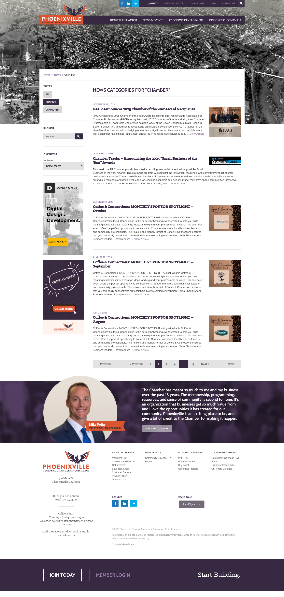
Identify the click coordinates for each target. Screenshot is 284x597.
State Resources (121, 468)
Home (46, 74)
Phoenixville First (187, 461)
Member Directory (174, 3)
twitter (135, 3)
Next (230, 364)
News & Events (153, 452)
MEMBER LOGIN (113, 575)
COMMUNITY (53, 109)
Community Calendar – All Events (159, 460)
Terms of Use (119, 479)
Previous (105, 364)
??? (241, 3)
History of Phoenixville (223, 465)
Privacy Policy (119, 476)
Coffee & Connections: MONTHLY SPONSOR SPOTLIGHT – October (143, 208)
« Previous (136, 364)
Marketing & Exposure (123, 461)
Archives (48, 160)
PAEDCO (183, 458)
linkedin (128, 3)
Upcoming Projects (188, 468)
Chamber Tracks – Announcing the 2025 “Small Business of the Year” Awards (145, 160)
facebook (122, 3)
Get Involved (118, 465)
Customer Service (121, 472)
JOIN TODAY (62, 575)
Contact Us (228, 3)
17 (193, 364)
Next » (205, 364)
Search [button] (79, 136)
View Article (197, 133)
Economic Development (191, 452)
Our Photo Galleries (221, 468)
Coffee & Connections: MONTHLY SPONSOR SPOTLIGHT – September (143, 264)
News (57, 74)
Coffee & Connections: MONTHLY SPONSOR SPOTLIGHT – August (143, 319)
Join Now (153, 3)
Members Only (119, 458)
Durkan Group (126, 544)
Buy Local (183, 465)
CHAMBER (51, 101)
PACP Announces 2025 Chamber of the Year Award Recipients (144, 109)
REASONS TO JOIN (157, 428)
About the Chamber (123, 452)
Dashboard (197, 3)
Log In (213, 3)
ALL (48, 94)
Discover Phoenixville (224, 452)
